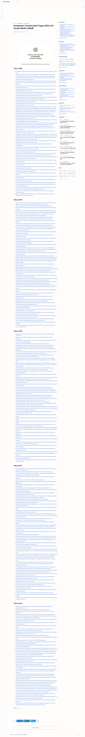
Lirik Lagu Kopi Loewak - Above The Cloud (68, 111)
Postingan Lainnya (62, 38)
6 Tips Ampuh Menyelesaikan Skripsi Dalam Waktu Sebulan (67, 95)
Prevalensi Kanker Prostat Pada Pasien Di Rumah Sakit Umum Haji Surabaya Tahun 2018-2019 (36, 182)
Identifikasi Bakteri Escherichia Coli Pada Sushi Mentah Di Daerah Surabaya (32, 499)
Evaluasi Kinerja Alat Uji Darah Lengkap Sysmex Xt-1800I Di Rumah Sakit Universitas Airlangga (36, 212)
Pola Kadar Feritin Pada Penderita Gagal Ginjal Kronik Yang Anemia (30, 584)
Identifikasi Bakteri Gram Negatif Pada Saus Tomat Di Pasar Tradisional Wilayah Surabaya (35, 367)
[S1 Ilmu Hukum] (67, 150)
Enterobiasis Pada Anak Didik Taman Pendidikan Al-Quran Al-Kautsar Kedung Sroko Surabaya (36, 210)
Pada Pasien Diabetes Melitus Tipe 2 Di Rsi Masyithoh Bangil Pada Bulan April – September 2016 (36, 525)
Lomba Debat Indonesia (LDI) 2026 (66, 44)
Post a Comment (35, 727)
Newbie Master (6, 1)
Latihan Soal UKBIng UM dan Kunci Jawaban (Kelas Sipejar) (67, 127)
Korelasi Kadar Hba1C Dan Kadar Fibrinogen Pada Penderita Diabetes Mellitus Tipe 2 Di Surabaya (36, 648)
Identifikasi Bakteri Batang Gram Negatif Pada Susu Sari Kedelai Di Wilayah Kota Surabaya (35, 256)
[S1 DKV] (66, 130)
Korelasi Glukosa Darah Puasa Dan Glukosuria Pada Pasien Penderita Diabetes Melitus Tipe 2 (35, 513)
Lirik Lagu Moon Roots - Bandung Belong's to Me (67, 122)
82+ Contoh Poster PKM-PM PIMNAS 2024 (67, 64)
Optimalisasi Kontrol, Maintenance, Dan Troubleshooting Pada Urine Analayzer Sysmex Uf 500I (36, 651)
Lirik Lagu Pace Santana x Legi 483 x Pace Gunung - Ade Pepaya (67, 164)
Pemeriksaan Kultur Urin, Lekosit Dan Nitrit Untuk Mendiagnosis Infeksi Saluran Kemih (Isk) (35, 526)
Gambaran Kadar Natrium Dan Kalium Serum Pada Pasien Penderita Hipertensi (32, 343)
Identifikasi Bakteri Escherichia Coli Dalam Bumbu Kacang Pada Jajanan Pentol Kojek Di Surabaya (36, 257)
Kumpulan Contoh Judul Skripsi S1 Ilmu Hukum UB (67, 153)
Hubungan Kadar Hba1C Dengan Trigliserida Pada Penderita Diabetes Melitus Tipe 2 (34, 488)
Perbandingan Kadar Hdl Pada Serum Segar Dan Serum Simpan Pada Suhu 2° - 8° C (33, 379)
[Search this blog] (23, 2)
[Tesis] (72, 171)
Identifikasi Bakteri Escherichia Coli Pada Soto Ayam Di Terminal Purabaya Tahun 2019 (34, 267)
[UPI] (72, 176)
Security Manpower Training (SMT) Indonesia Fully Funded (66, 75)
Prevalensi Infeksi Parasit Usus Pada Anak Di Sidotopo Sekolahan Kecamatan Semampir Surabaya (36, 451)
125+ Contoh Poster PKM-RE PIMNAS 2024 (68, 63)
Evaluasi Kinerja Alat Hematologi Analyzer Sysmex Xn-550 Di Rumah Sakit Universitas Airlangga (36, 81)
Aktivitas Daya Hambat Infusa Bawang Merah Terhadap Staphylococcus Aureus (32, 609)
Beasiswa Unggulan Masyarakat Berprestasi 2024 (66, 80)
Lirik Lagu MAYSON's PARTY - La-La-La (67, 107)
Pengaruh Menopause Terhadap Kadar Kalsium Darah (27, 534)
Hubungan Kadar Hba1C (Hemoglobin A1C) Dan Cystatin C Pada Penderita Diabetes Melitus (35, 247)
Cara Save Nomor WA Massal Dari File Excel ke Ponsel (67, 143)
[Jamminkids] (66, 119)
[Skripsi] (69, 130)
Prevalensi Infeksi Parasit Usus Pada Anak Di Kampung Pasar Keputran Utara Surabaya (34, 592)
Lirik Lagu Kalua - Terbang (65, 110)
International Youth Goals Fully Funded (67, 73)
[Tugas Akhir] (63, 176)
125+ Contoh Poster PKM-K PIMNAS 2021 (67, 138)
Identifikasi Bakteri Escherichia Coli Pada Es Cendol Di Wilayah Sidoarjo (31, 640)
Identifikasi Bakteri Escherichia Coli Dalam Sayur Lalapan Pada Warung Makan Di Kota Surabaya (36, 259)
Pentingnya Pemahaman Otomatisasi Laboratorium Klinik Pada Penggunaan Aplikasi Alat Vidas (36, 536)
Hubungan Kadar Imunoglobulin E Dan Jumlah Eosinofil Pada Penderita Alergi (32, 635)
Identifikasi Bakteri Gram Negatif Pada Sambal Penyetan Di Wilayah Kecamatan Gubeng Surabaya (36, 268)
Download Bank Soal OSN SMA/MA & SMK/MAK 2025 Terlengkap (67, 29)
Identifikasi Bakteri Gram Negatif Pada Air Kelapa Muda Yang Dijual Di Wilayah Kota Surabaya (35, 363)
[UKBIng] (66, 124)
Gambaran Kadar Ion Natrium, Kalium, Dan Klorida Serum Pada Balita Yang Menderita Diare (35, 614)
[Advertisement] (35, 13)
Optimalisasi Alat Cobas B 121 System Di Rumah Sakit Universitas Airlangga (32, 369)
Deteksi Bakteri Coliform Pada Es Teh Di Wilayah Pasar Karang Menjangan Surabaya (33, 206)
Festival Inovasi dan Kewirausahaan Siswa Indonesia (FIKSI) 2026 (66, 48)
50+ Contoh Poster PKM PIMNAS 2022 (68, 148)
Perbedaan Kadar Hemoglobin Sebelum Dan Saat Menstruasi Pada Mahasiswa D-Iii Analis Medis (36, 427)
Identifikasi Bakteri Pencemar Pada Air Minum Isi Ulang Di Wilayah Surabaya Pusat (33, 270)
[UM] (68, 124)
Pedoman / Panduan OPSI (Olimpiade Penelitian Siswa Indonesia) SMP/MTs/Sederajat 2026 (67, 32)
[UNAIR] (63, 173)
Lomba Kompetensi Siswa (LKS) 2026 (67, 49)
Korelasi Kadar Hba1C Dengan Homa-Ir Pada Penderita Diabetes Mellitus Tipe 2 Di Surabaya (35, 650)
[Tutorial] (65, 141)
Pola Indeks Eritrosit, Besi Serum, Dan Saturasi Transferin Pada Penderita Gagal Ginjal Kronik (35, 583)
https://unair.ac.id (17, 708)
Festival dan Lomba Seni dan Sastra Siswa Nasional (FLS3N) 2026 (68, 46)
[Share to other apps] (37, 721)
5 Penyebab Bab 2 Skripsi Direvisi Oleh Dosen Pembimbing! (67, 89)
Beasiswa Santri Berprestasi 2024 (66, 78)
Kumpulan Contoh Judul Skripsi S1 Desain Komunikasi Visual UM (67, 132)
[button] (83, 2)
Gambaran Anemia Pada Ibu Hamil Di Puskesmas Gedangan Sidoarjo (30, 479)
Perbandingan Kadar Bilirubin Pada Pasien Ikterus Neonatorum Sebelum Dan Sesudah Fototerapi (36, 377)
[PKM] (71, 135)
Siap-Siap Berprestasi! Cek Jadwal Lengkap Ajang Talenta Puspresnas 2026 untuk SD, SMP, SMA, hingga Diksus (67, 35)
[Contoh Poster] (67, 135)
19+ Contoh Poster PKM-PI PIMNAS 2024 (67, 65)
